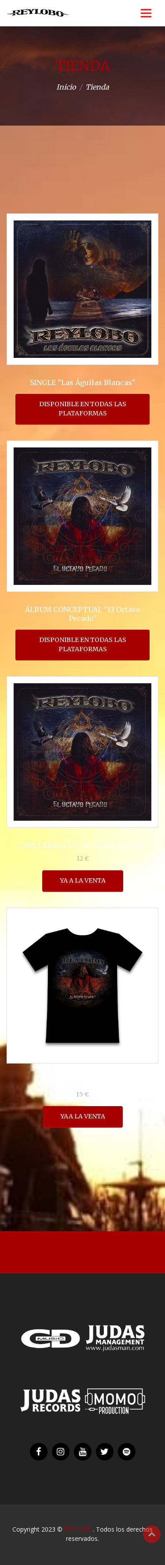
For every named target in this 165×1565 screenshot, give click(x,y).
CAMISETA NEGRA (83, 1081)
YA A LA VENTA (83, 880)
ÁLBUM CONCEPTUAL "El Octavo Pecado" (82, 614)
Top (152, 1534)
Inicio (66, 87)
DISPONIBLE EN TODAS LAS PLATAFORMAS (82, 408)
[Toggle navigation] (146, 13)
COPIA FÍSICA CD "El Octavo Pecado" (82, 845)
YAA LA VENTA (82, 1116)
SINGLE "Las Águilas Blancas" (83, 382)
